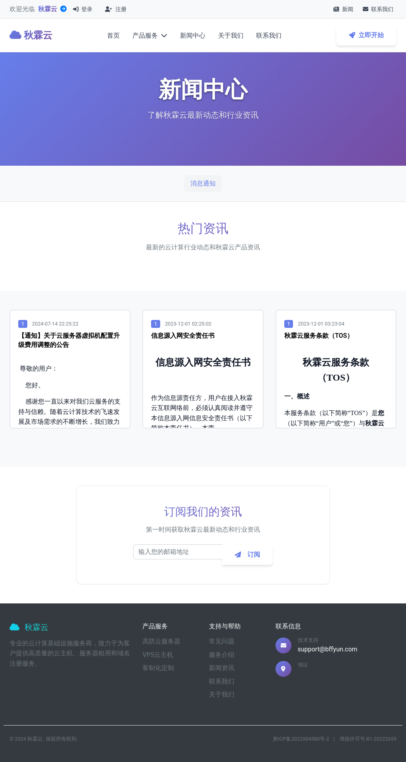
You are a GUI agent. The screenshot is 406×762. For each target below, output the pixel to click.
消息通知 (203, 183)
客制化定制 (158, 668)
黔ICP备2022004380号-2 (301, 739)
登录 (82, 9)
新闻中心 (192, 35)
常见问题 (221, 641)
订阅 (247, 557)
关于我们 (230, 35)
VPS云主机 (157, 655)
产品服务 (149, 35)
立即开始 (366, 35)
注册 (115, 9)
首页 (113, 35)
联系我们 (378, 9)
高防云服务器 (161, 641)
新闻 (343, 9)
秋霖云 (47, 9)
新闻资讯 (221, 668)
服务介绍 (221, 655)
